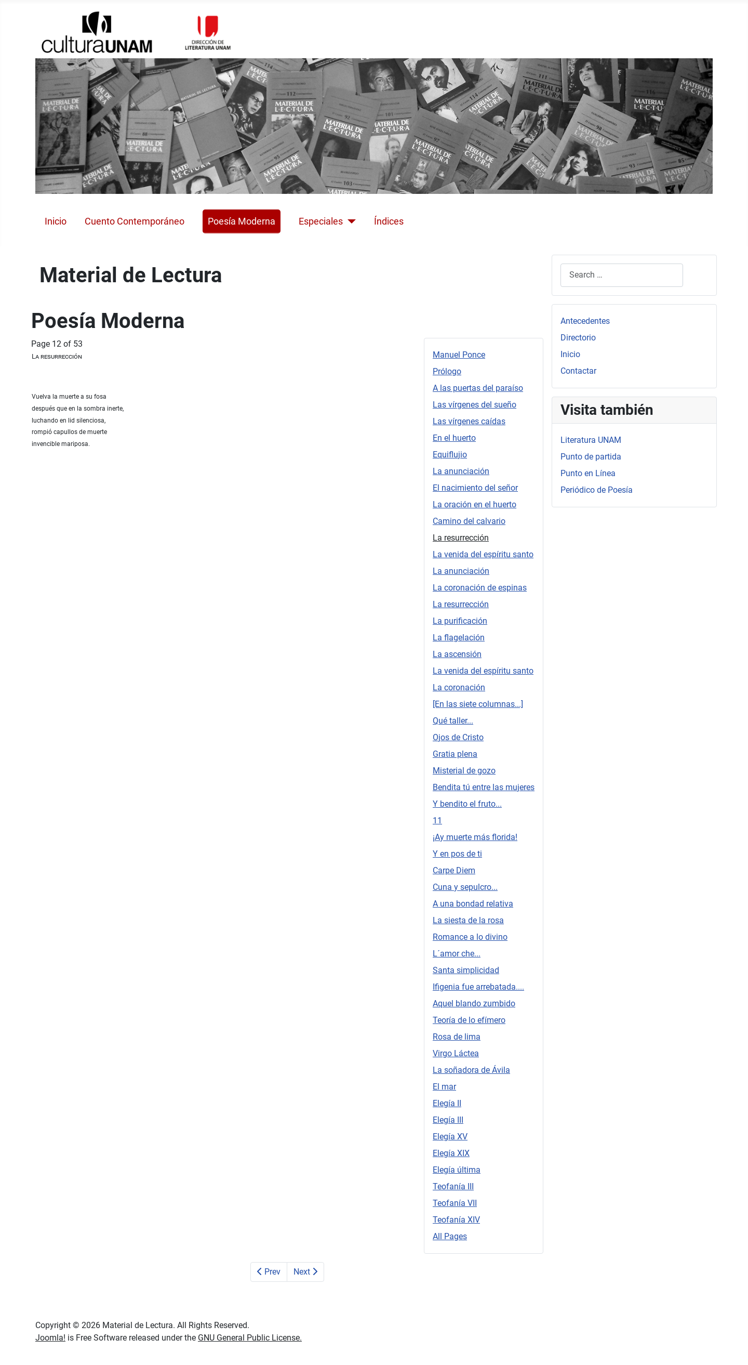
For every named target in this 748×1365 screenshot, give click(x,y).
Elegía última (456, 1170)
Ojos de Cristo (458, 737)
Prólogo (447, 371)
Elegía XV (450, 1136)
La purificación (460, 621)
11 (437, 820)
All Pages (450, 1236)
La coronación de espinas (480, 588)
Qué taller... (453, 721)
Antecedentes (585, 321)
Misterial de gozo (464, 771)
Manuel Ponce (459, 355)
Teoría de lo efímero (469, 1020)
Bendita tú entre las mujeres (484, 787)
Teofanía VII (455, 1203)
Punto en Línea (588, 473)
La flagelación (459, 637)
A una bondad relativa (473, 904)
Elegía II (447, 1103)
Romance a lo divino (470, 937)
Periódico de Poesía (596, 490)
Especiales (321, 221)
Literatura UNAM (590, 440)
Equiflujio (450, 455)
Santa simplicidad (466, 970)
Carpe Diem (454, 870)
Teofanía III (453, 1186)
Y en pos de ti (457, 854)
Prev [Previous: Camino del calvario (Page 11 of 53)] (268, 1272)
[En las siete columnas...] (478, 704)
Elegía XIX (451, 1153)
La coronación (459, 687)
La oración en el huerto (474, 504)
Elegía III (448, 1120)
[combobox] (621, 275)
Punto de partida (590, 457)
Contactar (578, 371)
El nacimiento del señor (475, 488)
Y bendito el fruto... (467, 804)
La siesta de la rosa (468, 920)
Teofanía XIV (456, 1220)
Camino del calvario (469, 521)
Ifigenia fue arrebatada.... (478, 987)
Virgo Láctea (456, 1053)
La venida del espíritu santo (483, 554)
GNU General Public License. (250, 1338)
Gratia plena (455, 754)
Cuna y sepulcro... (465, 887)
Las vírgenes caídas (469, 421)
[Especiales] (349, 221)
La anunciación (461, 471)
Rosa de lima (456, 1037)
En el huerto (454, 438)
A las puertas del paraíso (478, 388)
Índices (389, 221)
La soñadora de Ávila (471, 1070)
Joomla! (50, 1338)
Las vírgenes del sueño (474, 405)
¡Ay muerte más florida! (475, 837)
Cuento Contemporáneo (134, 221)
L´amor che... (456, 954)
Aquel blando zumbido (474, 1003)
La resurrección (461, 538)
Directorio (578, 338)
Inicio (55, 221)
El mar (444, 1087)
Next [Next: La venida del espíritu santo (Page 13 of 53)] (305, 1272)
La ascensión (457, 654)
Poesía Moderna (241, 221)
